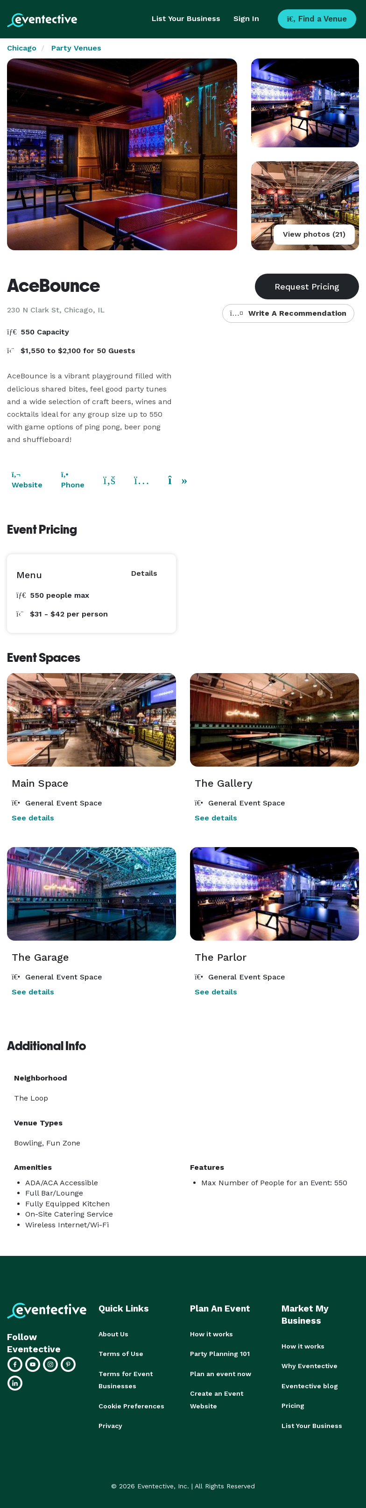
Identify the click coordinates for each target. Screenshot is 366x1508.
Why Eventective (310, 1366)
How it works (211, 1334)
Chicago (21, 48)
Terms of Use (121, 1353)
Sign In (246, 18)
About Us (113, 1334)
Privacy (110, 1424)
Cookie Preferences (131, 1405)
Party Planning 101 (220, 1353)
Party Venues (76, 48)
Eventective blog (310, 1385)
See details (33, 817)
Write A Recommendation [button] (288, 313)
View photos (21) (314, 234)
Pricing (293, 1405)
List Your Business (186, 18)
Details (144, 573)
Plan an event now (220, 1373)
